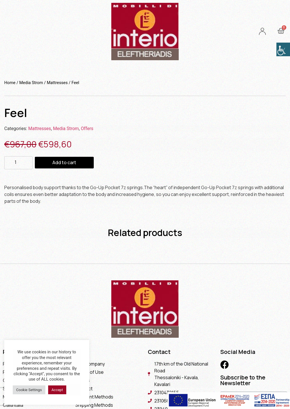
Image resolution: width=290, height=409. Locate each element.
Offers (87, 128)
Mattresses (57, 82)
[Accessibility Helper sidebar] (283, 49)
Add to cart (64, 162)
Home (10, 82)
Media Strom (31, 82)
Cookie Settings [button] (29, 390)
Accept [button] (57, 390)
